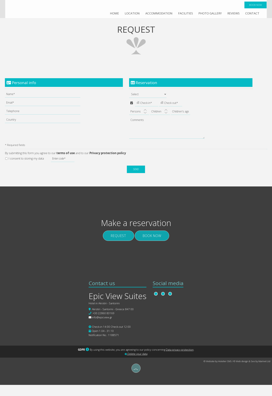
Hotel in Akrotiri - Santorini (103, 314)
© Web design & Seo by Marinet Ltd (251, 372)
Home (113, 14)
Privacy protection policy (108, 157)
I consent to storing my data (25, 162)
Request (117, 242)
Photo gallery (209, 14)
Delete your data (136, 365)
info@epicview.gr (102, 328)
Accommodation (158, 14)
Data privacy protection (180, 361)
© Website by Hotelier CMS (217, 372)
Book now (255, 5)
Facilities (185, 14)
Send (136, 172)
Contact (252, 14)
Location (131, 14)
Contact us (101, 293)
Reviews (233, 14)
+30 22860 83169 (103, 324)
